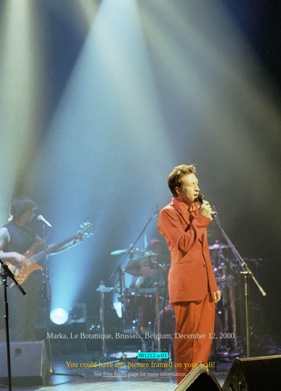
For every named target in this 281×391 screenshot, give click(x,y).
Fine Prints (115, 374)
